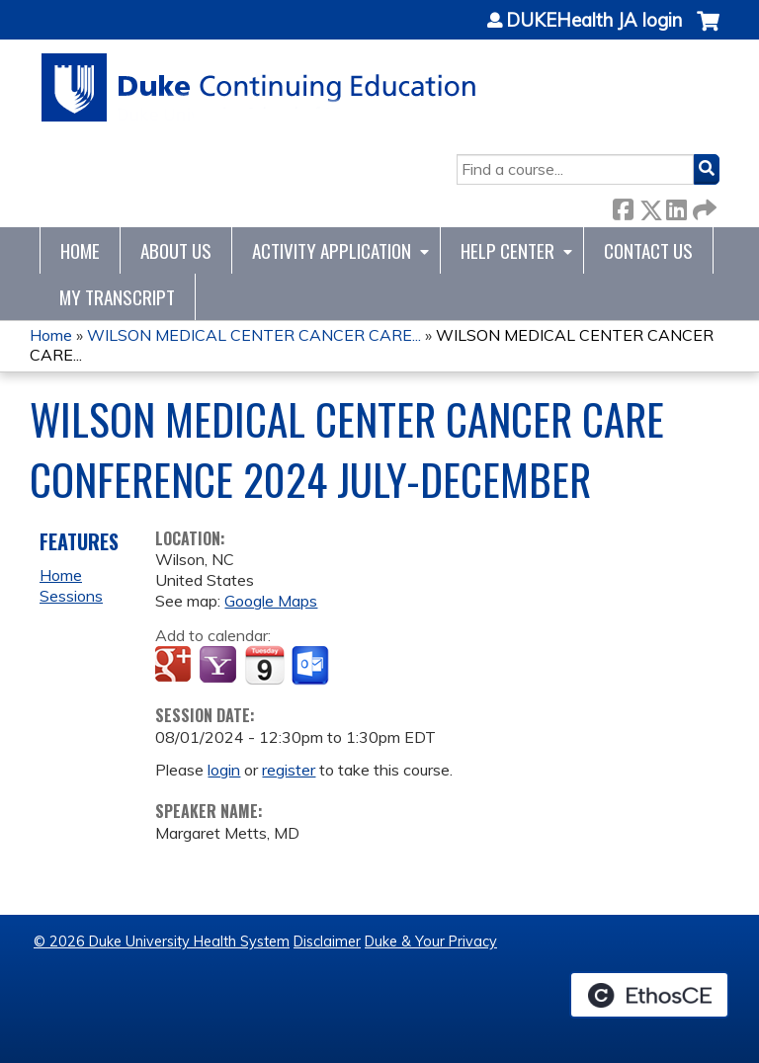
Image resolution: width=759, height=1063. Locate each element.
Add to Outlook (312, 666)
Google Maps (270, 601)
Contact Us (648, 250)
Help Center (507, 250)
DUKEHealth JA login (594, 21)
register (288, 769)
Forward (703, 206)
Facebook (622, 206)
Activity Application (331, 250)
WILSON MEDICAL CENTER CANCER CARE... (254, 335)
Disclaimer (327, 941)
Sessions (71, 596)
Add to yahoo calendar (220, 666)
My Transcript (117, 297)
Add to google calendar (175, 666)
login (224, 769)
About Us (175, 250)
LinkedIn (676, 206)
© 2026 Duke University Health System (162, 941)
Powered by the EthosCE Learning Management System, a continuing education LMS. (649, 995)
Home (80, 250)
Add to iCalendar (264, 665)
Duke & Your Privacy (431, 941)
